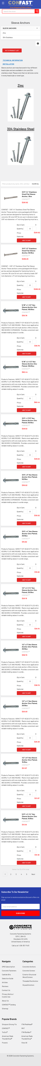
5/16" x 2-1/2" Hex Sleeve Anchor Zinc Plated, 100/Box (29, 364)
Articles (5, 982)
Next (34, 874)
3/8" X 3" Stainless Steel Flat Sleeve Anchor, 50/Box (29, 250)
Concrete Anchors (29, 967)
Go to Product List (12, 50)
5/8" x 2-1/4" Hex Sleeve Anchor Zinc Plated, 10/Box (29, 816)
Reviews (5, 986)
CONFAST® (6, 1028)
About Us (5, 1001)
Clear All (35, 184)
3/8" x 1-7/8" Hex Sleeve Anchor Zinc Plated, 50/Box (29, 420)
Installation (8, 64)
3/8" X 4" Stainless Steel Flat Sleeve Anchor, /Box (29, 194)
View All (24, 1043)
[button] (38, 43)
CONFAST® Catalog (9, 1005)
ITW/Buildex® (26, 1032)
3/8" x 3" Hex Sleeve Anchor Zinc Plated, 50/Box (29, 477)
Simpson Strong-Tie (9, 1024)
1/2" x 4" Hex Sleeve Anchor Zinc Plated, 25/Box (29, 703)
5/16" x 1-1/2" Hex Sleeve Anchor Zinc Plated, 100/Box (29, 307)
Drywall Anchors (28, 985)
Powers (5, 1043)
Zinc (4, 33)
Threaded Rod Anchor (30, 981)
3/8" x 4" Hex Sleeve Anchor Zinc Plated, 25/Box (30, 533)
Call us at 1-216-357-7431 (20, 945)
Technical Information (12, 60)
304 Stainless (8, 37)
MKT (23, 1028)
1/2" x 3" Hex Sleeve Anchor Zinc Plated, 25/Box (29, 646)
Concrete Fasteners (9, 971)
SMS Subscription (8, 967)
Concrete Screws (29, 971)
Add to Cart (26, 240)
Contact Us (6, 990)
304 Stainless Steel (20, 129)
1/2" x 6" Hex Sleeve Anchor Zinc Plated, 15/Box (29, 760)
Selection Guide (7, 978)
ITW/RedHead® (26, 1024)
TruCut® (5, 1032)
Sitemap (5, 1008)
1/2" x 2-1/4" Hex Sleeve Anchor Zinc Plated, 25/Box (29, 590)
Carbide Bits (6, 974)
